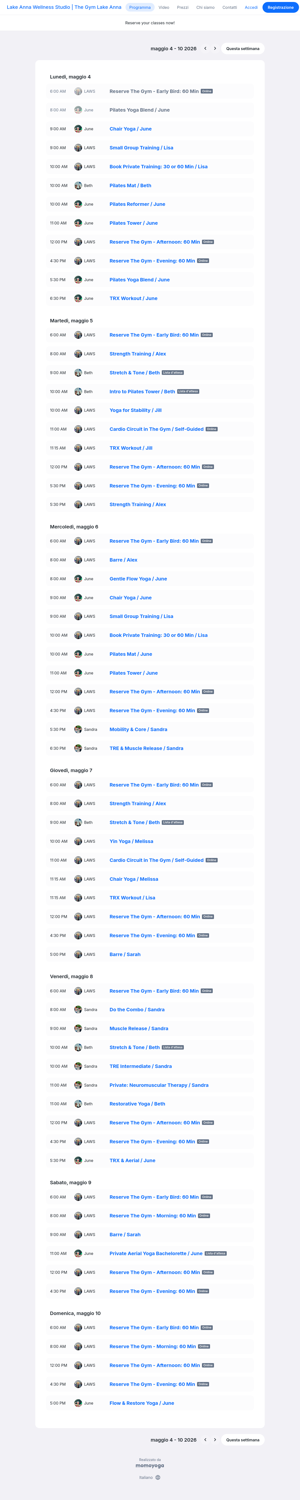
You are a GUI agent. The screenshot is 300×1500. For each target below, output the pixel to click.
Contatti (230, 7)
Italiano (150, 1477)
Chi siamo (205, 7)
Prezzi (183, 7)
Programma (140, 7)
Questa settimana (243, 48)
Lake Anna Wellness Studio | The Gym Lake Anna (64, 7)
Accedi (251, 7)
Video (164, 7)
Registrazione (281, 7)
